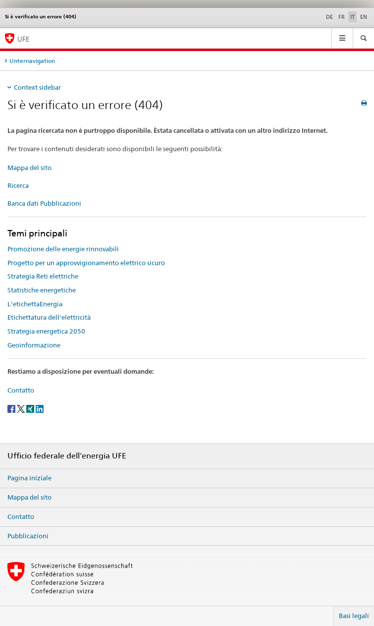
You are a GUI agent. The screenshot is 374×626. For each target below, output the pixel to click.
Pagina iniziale (29, 478)
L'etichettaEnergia (34, 304)
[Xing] (31, 408)
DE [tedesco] (329, 16)
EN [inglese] (363, 16)
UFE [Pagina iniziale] (23, 39)
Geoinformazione (33, 345)
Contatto (20, 390)
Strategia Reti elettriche (42, 276)
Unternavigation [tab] (32, 60)
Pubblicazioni (28, 536)
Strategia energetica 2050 (46, 331)
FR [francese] (341, 16)
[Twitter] (21, 408)
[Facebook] (12, 408)
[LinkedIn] (40, 408)
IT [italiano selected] (352, 16)
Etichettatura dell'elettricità (49, 317)
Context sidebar (37, 87)
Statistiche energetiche (41, 290)
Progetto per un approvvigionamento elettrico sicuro (86, 263)
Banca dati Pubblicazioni (44, 203)
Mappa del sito (29, 167)
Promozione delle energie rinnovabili (63, 249)
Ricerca (18, 185)
